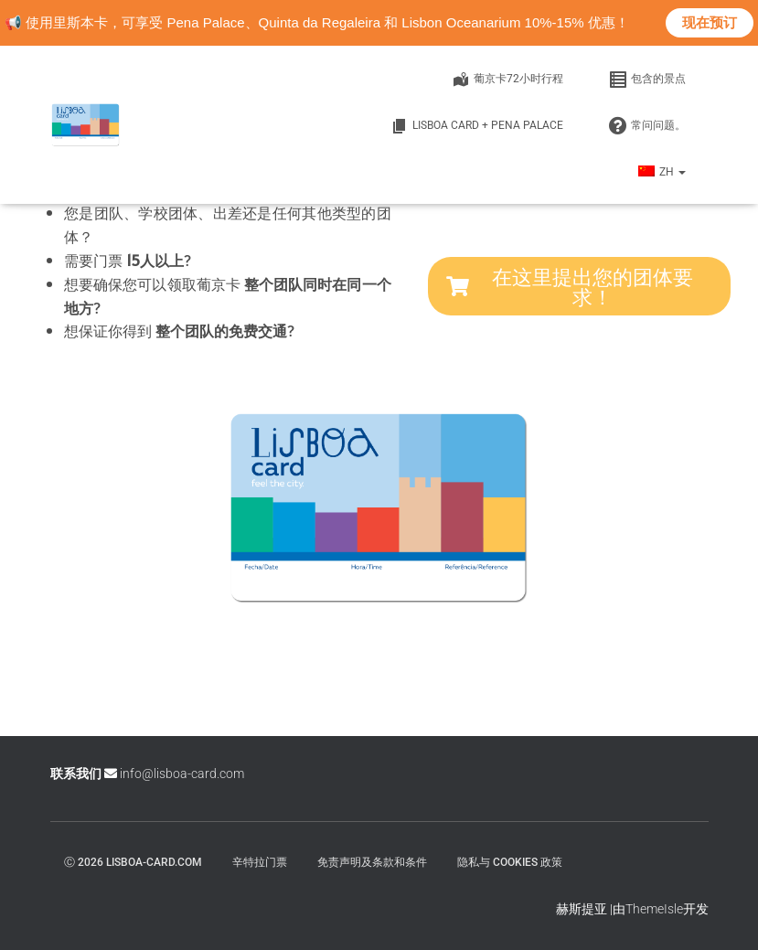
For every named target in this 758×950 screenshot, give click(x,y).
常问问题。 (647, 126)
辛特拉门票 (259, 862)
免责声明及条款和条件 (372, 862)
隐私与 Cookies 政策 (509, 862)
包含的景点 (647, 79)
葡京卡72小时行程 (507, 79)
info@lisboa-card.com (182, 773)
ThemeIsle (654, 909)
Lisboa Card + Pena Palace (476, 126)
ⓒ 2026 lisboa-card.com (133, 862)
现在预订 (709, 22)
